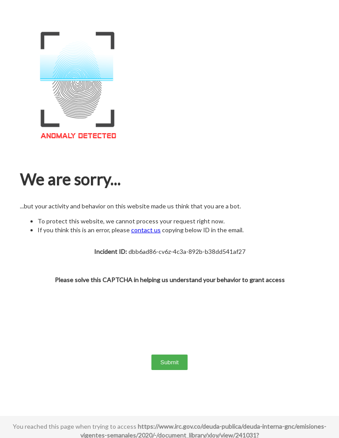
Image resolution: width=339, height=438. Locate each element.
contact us (146, 230)
